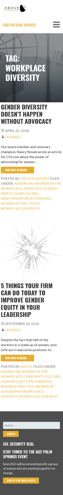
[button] (57, 24)
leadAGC (13, 137)
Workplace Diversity (20, 208)
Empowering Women (19, 25)
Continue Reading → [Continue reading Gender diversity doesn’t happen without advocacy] (17, 170)
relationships (37, 198)
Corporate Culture (42, 376)
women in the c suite (20, 203)
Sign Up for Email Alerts (21, 480)
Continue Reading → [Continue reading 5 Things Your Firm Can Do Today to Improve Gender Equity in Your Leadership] (17, 358)
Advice (26, 366)
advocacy (33, 188)
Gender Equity (14, 381)
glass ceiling (26, 193)
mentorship (12, 198)
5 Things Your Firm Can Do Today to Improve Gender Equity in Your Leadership (27, 300)
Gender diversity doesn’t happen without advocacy (26, 113)
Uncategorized (34, 178)
